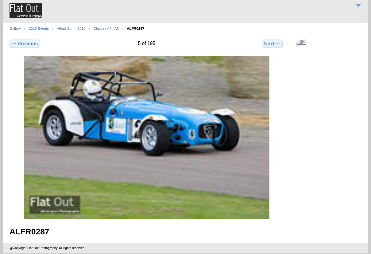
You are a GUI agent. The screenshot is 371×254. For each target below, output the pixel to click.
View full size (300, 43)
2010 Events (39, 28)
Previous (25, 43)
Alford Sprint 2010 (71, 28)
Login (357, 5)
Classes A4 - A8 (106, 28)
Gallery (15, 28)
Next (272, 43)
